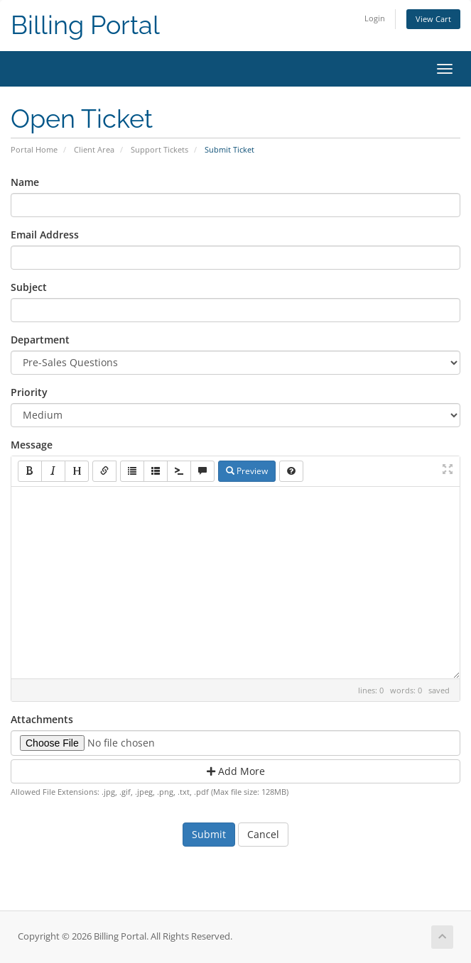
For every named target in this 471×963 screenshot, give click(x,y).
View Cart (433, 18)
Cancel (263, 834)
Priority (29, 392)
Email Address (45, 234)
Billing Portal (85, 25)
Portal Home (34, 149)
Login (374, 18)
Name (25, 182)
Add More (236, 771)
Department (40, 339)
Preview (247, 471)
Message (32, 444)
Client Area (94, 149)
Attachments (42, 719)
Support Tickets (159, 149)
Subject (29, 287)
